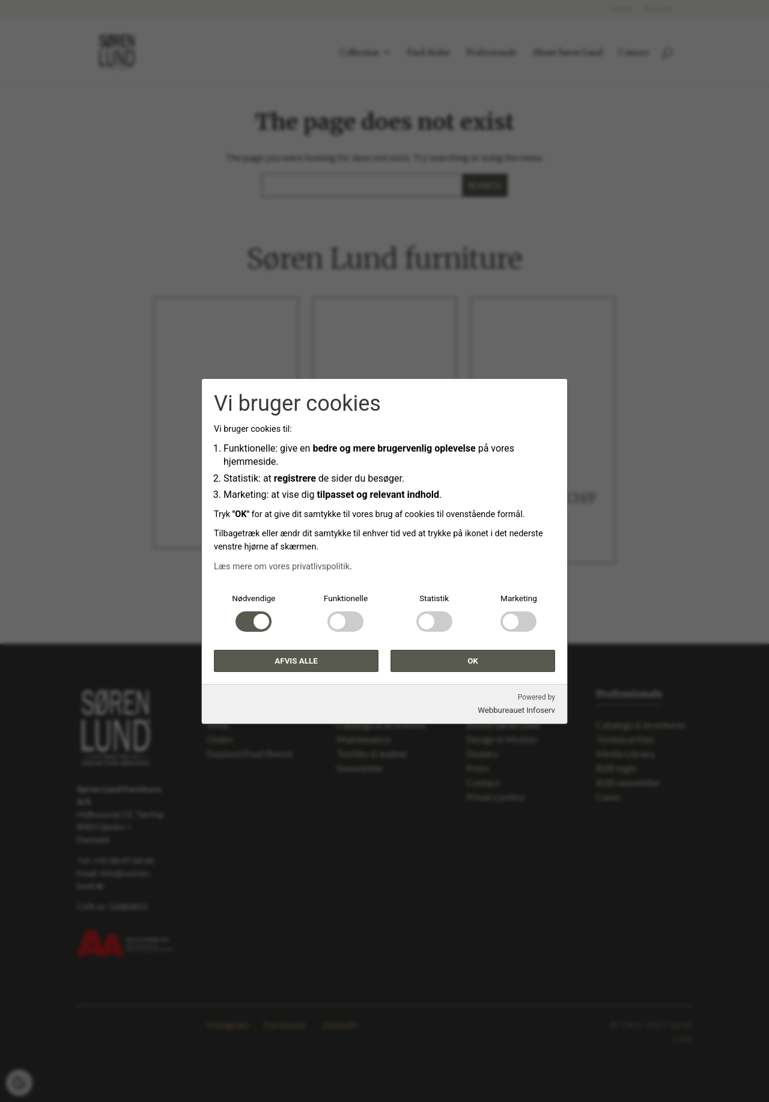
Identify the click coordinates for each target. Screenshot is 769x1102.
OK (472, 660)
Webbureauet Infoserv (516, 710)
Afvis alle (296, 660)
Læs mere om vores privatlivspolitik (282, 567)
